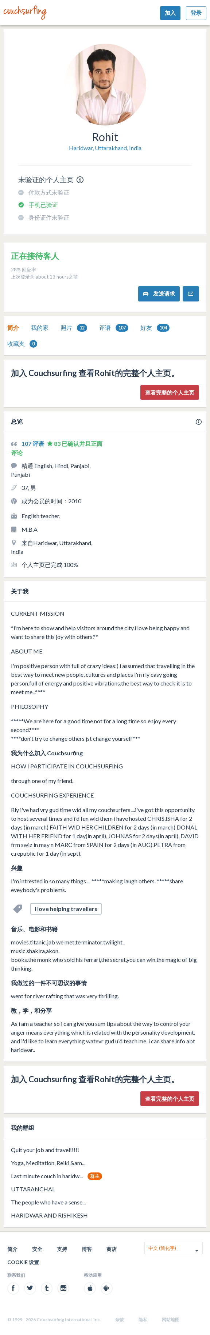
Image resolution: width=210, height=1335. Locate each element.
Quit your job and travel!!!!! (45, 1149)
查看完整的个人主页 (169, 392)
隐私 (143, 1319)
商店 (111, 1249)
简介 (13, 327)
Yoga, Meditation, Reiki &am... (48, 1162)
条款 (119, 1319)
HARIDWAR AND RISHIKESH (49, 1215)
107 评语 (33, 443)
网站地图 (170, 1319)
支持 (62, 1249)
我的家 (39, 327)
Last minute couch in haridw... (47, 1175)
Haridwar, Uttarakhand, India (105, 147)
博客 (87, 1249)
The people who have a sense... (48, 1202)
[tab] (13, 327)
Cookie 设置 (23, 1262)
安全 (37, 1249)
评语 (113, 328)
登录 (196, 12)
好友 (155, 328)
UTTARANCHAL (33, 1189)
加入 (170, 12)
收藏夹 (22, 344)
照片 (74, 328)
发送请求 (159, 293)
